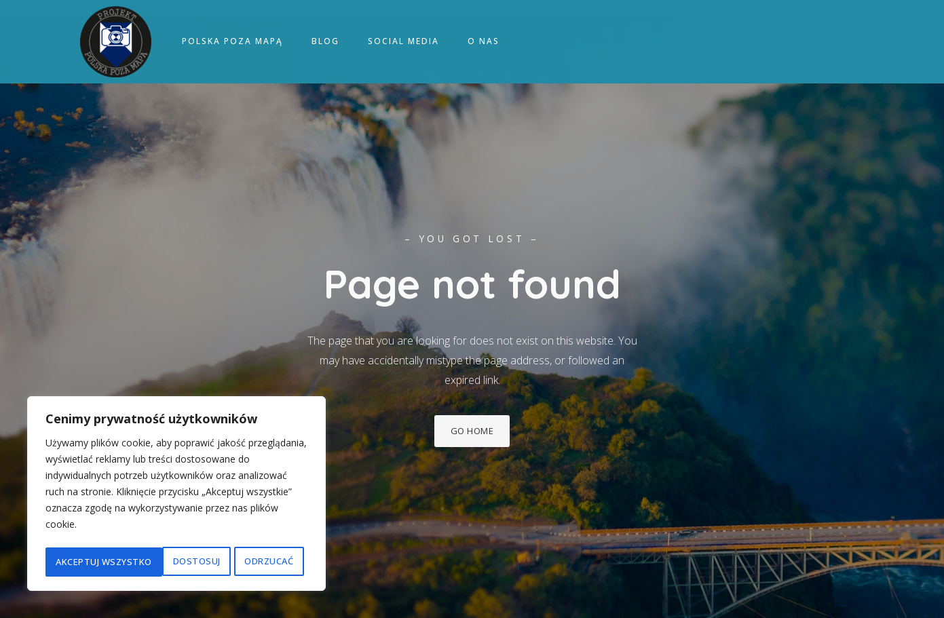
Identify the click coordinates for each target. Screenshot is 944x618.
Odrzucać (152, 562)
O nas (483, 42)
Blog (325, 42)
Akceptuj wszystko (250, 562)
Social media (403, 42)
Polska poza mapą (232, 42)
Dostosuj (78, 562)
